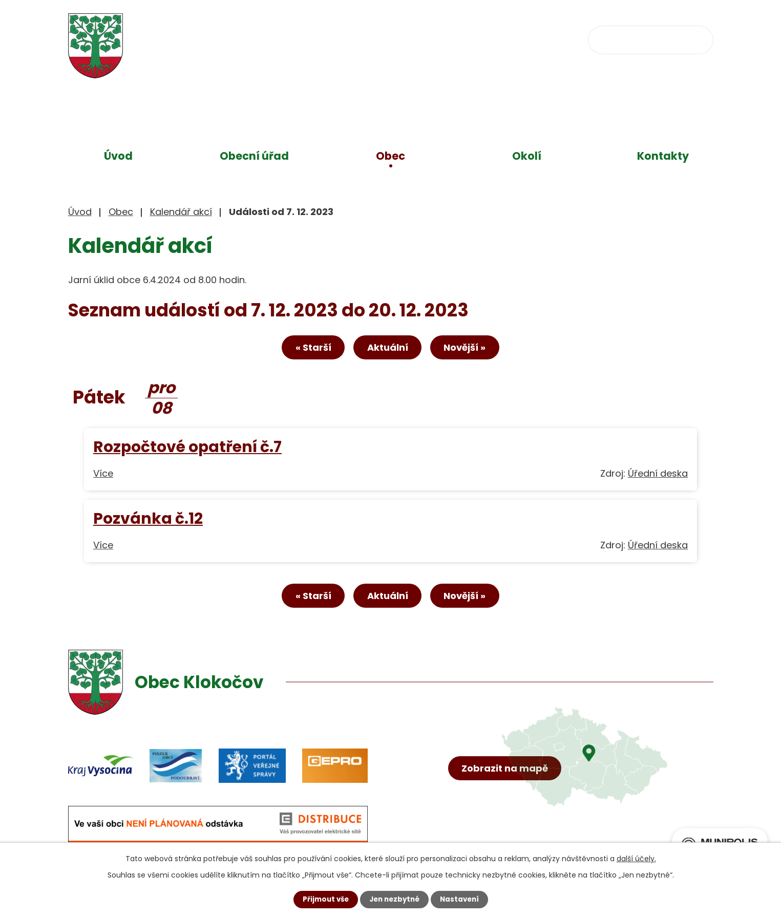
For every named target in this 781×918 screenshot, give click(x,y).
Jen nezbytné (394, 899)
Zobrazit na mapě (506, 790)
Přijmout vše (323, 899)
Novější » (472, 349)
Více (103, 475)
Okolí (526, 155)
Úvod (118, 155)
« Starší (306, 349)
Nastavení (462, 899)
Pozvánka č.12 (148, 520)
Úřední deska (658, 475)
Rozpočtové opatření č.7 (187, 448)
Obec (390, 155)
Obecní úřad (254, 155)
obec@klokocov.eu (490, 38)
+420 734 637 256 (369, 38)
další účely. (636, 858)
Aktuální (387, 349)
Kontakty (663, 155)
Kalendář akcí (181, 211)
